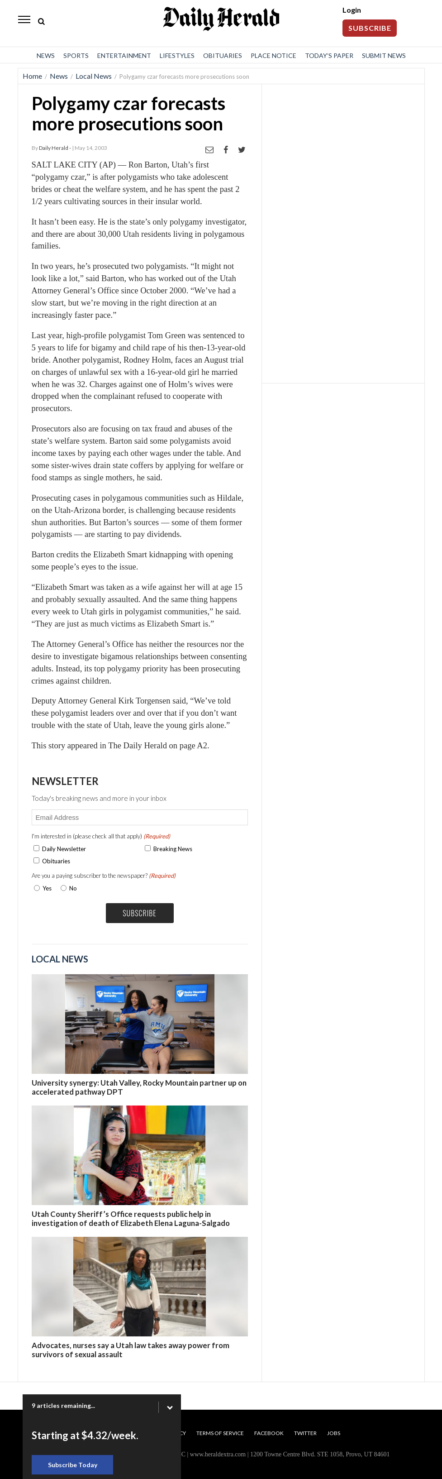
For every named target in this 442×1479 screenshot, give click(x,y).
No (73, 888)
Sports (76, 55)
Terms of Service (220, 1433)
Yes (45, 888)
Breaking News (172, 848)
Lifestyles (177, 55)
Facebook (269, 1433)
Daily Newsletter (64, 848)
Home (32, 76)
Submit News (384, 55)
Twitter (305, 1433)
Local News (94, 76)
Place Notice (273, 55)
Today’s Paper (329, 55)
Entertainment (124, 55)
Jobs (333, 1433)
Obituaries (222, 55)
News (46, 55)
